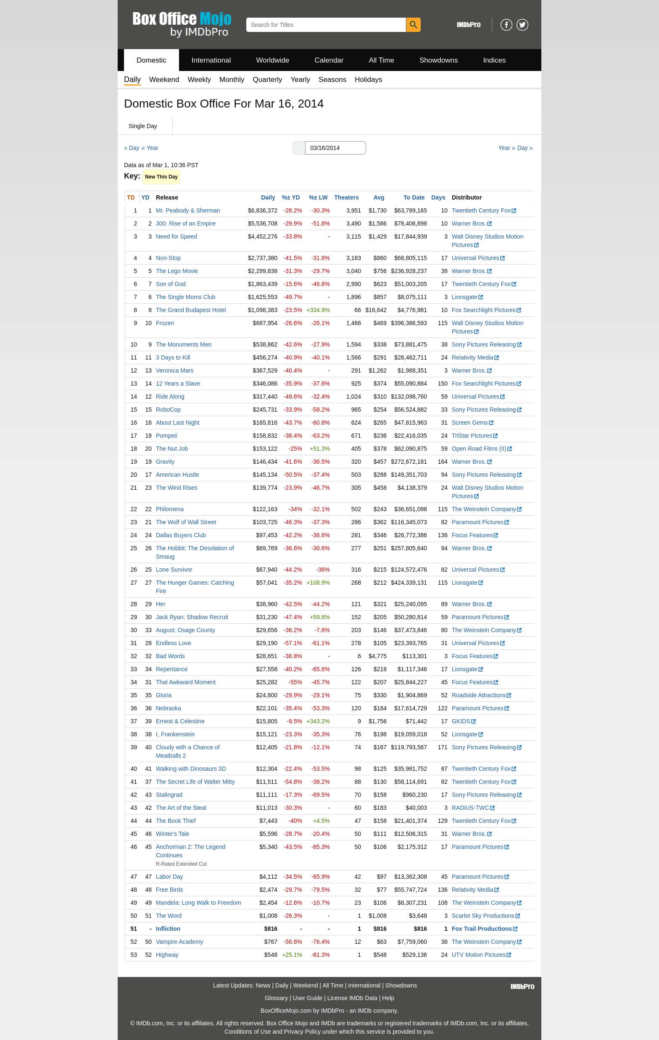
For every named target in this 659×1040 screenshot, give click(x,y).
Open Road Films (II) (482, 448)
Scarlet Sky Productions (486, 915)
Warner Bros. (472, 223)
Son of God (171, 284)
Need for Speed (176, 236)
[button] (299, 148)
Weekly (199, 80)
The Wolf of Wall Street (186, 522)
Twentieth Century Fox (484, 210)
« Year (150, 147)
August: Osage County (185, 630)
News (263, 985)
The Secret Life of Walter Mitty (195, 781)
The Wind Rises (177, 487)
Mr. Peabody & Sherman (188, 210)
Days (438, 197)
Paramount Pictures (481, 522)
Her (161, 604)
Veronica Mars (174, 370)
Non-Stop (168, 258)
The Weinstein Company (487, 509)
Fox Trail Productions (485, 928)
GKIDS (464, 721)
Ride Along (170, 396)
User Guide (308, 998)
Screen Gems (473, 422)
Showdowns (438, 60)
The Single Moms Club (186, 297)
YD (145, 197)
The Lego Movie (177, 271)
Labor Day (169, 876)
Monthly (232, 80)
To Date (413, 197)
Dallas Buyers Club (181, 535)
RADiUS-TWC (474, 807)
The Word (169, 915)
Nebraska (168, 708)
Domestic (151, 60)
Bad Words (170, 656)
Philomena (170, 509)
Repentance (172, 669)
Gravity (165, 461)
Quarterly (267, 80)
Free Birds (169, 889)
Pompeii (166, 435)
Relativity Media (476, 357)
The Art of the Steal (181, 807)
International (211, 60)
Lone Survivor (174, 569)
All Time (381, 60)
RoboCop (168, 409)
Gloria (163, 695)
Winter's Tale (172, 833)
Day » (525, 147)
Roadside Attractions (482, 695)
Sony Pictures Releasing (487, 344)
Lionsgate (468, 297)
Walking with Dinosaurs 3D (191, 768)
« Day (132, 147)
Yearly (300, 80)
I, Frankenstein (175, 734)
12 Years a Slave (178, 383)
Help (388, 998)
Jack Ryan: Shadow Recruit (192, 617)
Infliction (168, 928)
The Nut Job (172, 448)
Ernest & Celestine (180, 721)
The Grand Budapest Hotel (191, 310)
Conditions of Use (247, 1031)
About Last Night (178, 422)
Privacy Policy (302, 1031)
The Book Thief (176, 820)
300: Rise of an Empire (186, 223)
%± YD (291, 197)
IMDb (365, 1010)
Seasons (332, 80)
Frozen (165, 323)
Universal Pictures (479, 258)
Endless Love (173, 643)
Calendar (329, 60)
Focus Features (475, 535)
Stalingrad (169, 794)
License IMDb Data (352, 998)
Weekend (164, 80)
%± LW (318, 197)
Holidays (368, 80)
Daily (268, 197)
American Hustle (177, 474)
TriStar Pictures (475, 435)
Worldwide (272, 60)
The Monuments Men (183, 344)
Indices (494, 60)
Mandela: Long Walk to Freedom (198, 902)
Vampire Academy (179, 941)
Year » (506, 147)
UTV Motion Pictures (482, 954)
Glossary (276, 998)
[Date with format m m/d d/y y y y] (335, 148)
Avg (379, 197)
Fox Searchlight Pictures (487, 310)
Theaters (346, 197)
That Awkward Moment (186, 682)
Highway (167, 954)
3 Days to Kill (173, 357)
